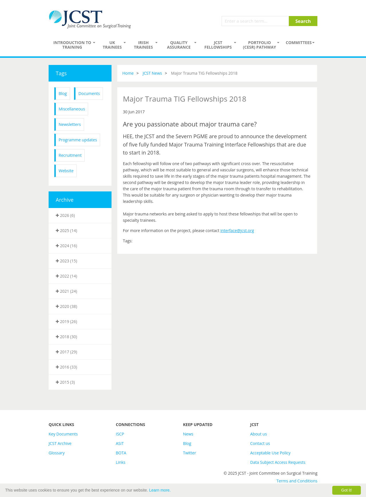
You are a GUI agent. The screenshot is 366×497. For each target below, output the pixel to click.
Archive (64, 199)
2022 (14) (66, 276)
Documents (89, 93)
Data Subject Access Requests (277, 462)
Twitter (189, 453)
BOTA (121, 453)
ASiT (120, 443)
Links (120, 462)
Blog (63, 93)
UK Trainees (112, 45)
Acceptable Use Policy (270, 453)
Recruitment (70, 155)
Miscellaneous (72, 109)
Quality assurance (179, 45)
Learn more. (160, 490)
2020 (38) (66, 306)
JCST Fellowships (218, 45)
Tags (61, 73)
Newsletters (70, 124)
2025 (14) (66, 230)
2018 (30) (66, 336)
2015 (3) (65, 382)
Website (66, 170)
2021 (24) (66, 291)
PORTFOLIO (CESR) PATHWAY (259, 45)
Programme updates (78, 139)
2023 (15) (66, 261)
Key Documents (63, 434)
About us (258, 434)
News (188, 434)
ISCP (120, 434)
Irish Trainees (143, 45)
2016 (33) (66, 367)
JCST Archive (60, 443)
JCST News (152, 73)
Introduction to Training (72, 45)
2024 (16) (66, 245)
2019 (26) (66, 321)
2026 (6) (65, 215)
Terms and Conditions (297, 481)
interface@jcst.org (237, 230)
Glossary (57, 453)
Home (128, 73)
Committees (299, 42)
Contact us (260, 443)
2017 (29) (66, 352)
